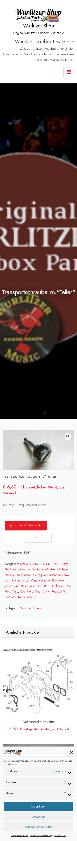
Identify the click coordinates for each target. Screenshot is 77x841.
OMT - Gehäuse (53, 586)
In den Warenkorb (24, 525)
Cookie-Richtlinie (19, 836)
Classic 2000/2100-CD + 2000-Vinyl (44, 564)
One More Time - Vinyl (34, 591)
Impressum (60, 836)
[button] (71, 753)
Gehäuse (10, 569)
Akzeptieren (38, 807)
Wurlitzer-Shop (38, 25)
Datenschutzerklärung (41, 836)
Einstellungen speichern (38, 827)
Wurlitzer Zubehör (23, 597)
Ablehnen (38, 817)
